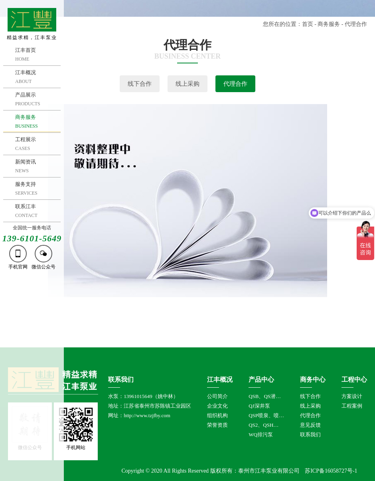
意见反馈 (310, 425)
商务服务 (329, 24)
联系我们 (310, 435)
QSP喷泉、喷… (266, 415)
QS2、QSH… (263, 425)
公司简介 (217, 396)
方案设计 (351, 396)
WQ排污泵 (261, 435)
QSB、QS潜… (265, 396)
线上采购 (187, 84)
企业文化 (217, 406)
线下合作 (140, 84)
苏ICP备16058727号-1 (331, 471)
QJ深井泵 (259, 406)
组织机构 (217, 415)
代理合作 (235, 84)
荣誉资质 (217, 425)
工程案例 (351, 406)
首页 (307, 24)
